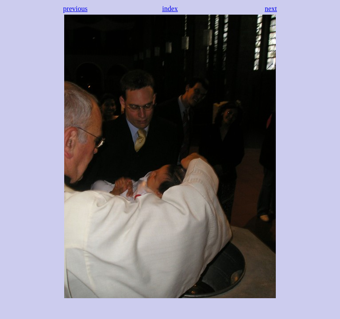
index (170, 8)
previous (75, 8)
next (271, 8)
